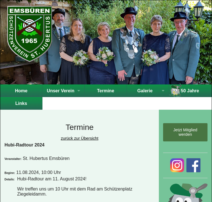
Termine (105, 90)
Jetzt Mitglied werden (185, 132)
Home (21, 90)
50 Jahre (190, 90)
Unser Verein (61, 90)
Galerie (144, 90)
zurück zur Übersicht (79, 138)
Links (21, 103)
